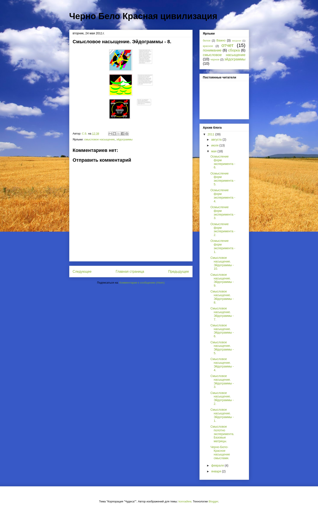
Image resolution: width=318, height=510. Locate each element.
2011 (211, 134)
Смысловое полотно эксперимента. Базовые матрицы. (222, 434)
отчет (227, 45)
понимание (212, 50)
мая (214, 151)
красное (208, 46)
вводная (236, 40)
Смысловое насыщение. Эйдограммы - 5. (222, 348)
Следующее (82, 271)
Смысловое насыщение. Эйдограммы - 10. (222, 263)
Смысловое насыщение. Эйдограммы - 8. (222, 297)
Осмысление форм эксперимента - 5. (222, 179)
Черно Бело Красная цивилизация (143, 16)
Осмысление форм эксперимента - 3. (222, 212)
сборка (234, 50)
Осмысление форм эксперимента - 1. (222, 246)
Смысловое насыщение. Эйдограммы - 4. (222, 364)
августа (216, 139)
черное (214, 59)
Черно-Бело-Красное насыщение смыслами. (220, 452)
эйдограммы (124, 139)
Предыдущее (178, 271)
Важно (221, 40)
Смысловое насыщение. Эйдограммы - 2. (222, 398)
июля (215, 145)
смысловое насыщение (99, 139)
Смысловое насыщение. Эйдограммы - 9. (222, 280)
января (216, 471)
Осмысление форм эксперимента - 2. (222, 229)
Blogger (213, 501)
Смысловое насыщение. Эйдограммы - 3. (222, 381)
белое (207, 40)
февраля (218, 465)
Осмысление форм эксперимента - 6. (222, 162)
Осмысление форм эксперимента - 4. (222, 195)
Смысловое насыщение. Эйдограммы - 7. (222, 314)
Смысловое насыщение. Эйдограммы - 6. (222, 331)
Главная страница (130, 271)
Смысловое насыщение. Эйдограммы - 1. (222, 415)
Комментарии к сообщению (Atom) (142, 282)
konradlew (185, 501)
